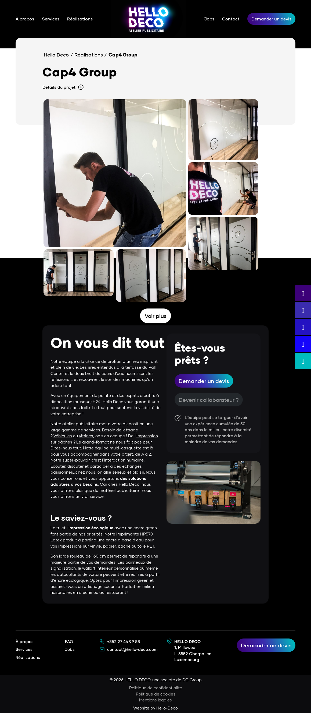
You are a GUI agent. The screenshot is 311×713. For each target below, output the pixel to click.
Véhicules (62, 435)
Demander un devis (271, 18)
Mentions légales (155, 699)
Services (50, 18)
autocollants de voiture (79, 574)
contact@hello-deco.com (132, 649)
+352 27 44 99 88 (123, 641)
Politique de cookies (155, 693)
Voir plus (156, 316)
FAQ (69, 641)
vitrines (86, 435)
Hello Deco (56, 55)
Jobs (209, 18)
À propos (25, 18)
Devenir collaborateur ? (209, 399)
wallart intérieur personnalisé (110, 568)
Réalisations (80, 18)
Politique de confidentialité (155, 687)
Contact (231, 18)
